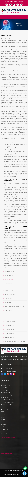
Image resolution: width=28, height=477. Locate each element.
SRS (3, 422)
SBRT (3, 419)
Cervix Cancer (5, 397)
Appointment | (10, 474)
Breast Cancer (5, 392)
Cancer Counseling (6, 395)
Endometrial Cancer (7, 399)
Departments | (17, 474)
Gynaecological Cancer (7, 402)
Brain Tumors (5, 390)
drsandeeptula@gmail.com (11, 371)
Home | (5, 474)
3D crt (3, 426)
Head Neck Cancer (6, 404)
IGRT (3, 417)
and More (4, 429)
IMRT (3, 415)
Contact (22, 474)
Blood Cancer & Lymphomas (9, 387)
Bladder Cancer (5, 385)
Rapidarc (4, 424)
